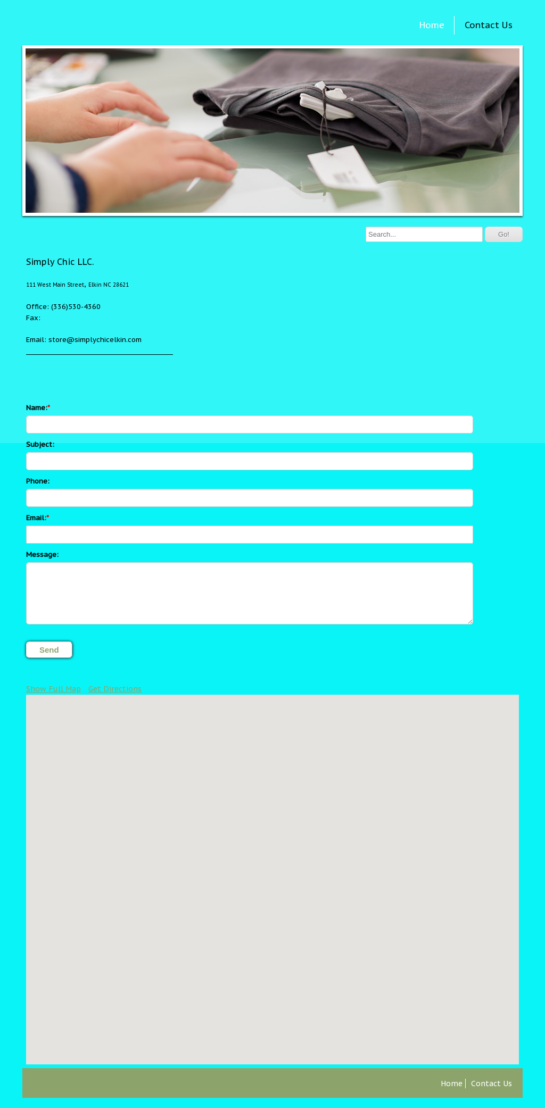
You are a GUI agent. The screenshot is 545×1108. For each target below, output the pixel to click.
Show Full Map (53, 689)
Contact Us (489, 25)
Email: (36, 517)
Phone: (37, 481)
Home (431, 25)
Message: (42, 554)
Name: (36, 407)
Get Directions (115, 689)
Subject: (40, 444)
